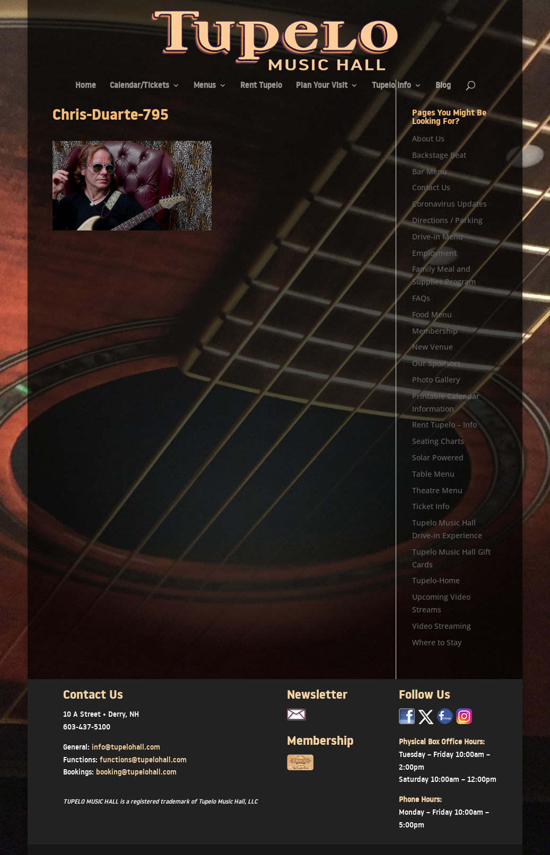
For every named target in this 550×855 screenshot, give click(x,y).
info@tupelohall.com (126, 747)
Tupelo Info (391, 86)
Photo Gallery (436, 380)
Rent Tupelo (261, 86)
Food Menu (432, 314)
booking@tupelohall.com (136, 772)
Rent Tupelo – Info (444, 425)
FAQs (421, 298)
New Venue (432, 347)
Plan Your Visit (321, 86)
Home (85, 86)
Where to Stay (436, 642)
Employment (434, 253)
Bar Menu (429, 171)
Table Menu (433, 474)
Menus (205, 86)
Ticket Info (430, 506)
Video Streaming (441, 626)
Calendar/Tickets (139, 86)
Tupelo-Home (436, 580)
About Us (428, 138)
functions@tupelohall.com (143, 759)
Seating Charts (438, 441)
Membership (435, 331)
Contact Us (431, 187)
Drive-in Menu (437, 236)
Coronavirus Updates (449, 204)
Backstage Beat (439, 155)
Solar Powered (438, 457)
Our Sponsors (436, 363)
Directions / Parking (447, 220)
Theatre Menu (437, 490)
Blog (443, 86)
